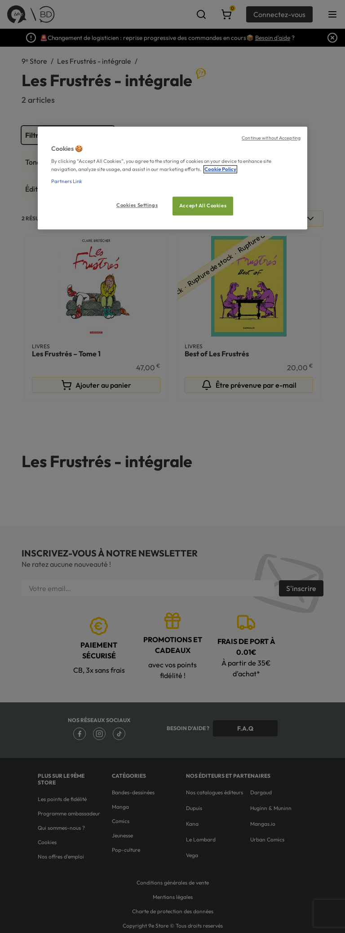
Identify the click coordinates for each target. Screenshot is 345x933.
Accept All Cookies (202, 205)
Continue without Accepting (271, 138)
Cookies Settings (137, 205)
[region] (172, 178)
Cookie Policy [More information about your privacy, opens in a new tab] (220, 169)
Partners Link (66, 181)
